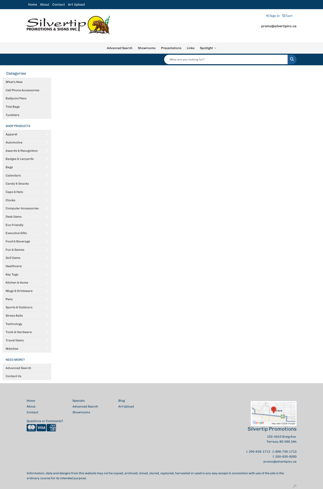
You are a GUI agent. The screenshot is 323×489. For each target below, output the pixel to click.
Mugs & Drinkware (19, 291)
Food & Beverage (18, 241)
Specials (78, 401)
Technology (14, 324)
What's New (14, 82)
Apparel (11, 134)
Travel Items (15, 340)
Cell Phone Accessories (22, 90)
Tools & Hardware (19, 332)
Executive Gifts (16, 233)
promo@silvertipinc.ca (279, 26)
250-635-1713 (259, 451)
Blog (121, 401)
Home (32, 4)
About (44, 4)
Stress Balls (14, 315)
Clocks (10, 200)
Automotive (14, 142)
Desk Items (14, 217)
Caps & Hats (14, 192)
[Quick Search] (226, 59)
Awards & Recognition (22, 151)
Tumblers (12, 115)
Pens (9, 299)
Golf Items (13, 258)
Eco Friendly (15, 225)
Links (191, 48)
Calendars (13, 175)
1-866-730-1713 (284, 451)
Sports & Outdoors (19, 307)
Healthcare (14, 266)
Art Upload (76, 4)
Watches (12, 349)
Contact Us (13, 376)
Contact (58, 4)
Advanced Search (119, 48)
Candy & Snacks (17, 183)
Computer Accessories (22, 208)
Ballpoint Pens (16, 98)
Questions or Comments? (45, 421)
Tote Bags (13, 107)
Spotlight (208, 48)
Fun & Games (15, 250)
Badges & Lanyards (20, 159)
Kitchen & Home (17, 282)
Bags (9, 167)
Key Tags (12, 274)
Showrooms (147, 48)
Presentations (171, 48)
